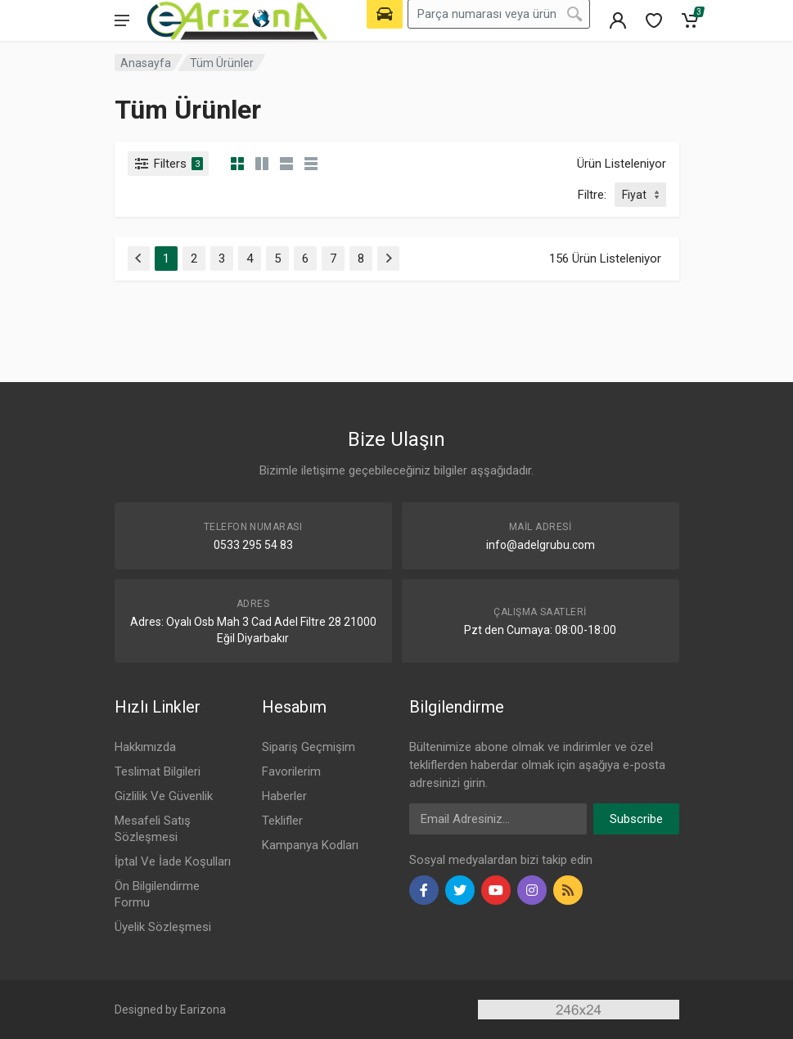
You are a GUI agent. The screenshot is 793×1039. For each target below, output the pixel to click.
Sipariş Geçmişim (308, 747)
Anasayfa (145, 63)
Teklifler (282, 820)
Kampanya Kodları (310, 845)
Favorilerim (291, 771)
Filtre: (592, 194)
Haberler (284, 796)
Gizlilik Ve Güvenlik (164, 796)
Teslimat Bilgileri (158, 771)
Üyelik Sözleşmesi (163, 927)
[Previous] (139, 258)
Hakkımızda (145, 747)
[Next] (388, 258)
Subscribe (636, 819)
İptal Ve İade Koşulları (173, 861)
